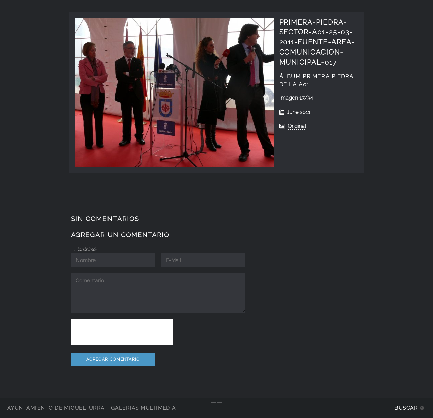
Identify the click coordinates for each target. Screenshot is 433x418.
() (86, 249)
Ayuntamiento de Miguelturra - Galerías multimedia (91, 408)
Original (297, 126)
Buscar (406, 408)
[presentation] (122, 332)
